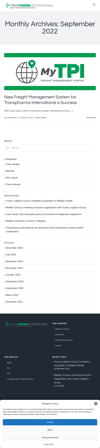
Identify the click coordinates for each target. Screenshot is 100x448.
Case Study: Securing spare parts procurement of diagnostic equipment (43, 214)
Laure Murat (12, 118)
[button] (95, 403)
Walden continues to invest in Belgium (26, 221)
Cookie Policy (49, 444)
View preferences (50, 437)
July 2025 (11, 254)
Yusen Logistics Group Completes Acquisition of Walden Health (39, 200)
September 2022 (15, 288)
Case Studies (13, 164)
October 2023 (13, 274)
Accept (50, 422)
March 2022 (12, 295)
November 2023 (14, 268)
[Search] (7, 147)
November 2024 (14, 261)
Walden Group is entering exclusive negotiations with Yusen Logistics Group (46, 207)
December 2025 (14, 248)
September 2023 (15, 281)
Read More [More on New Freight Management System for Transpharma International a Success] (91, 118)
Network (10, 171)
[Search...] (50, 147)
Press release (40, 118)
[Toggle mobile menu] (94, 4)
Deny (49, 430)
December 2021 (14, 301)
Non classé (12, 177)
